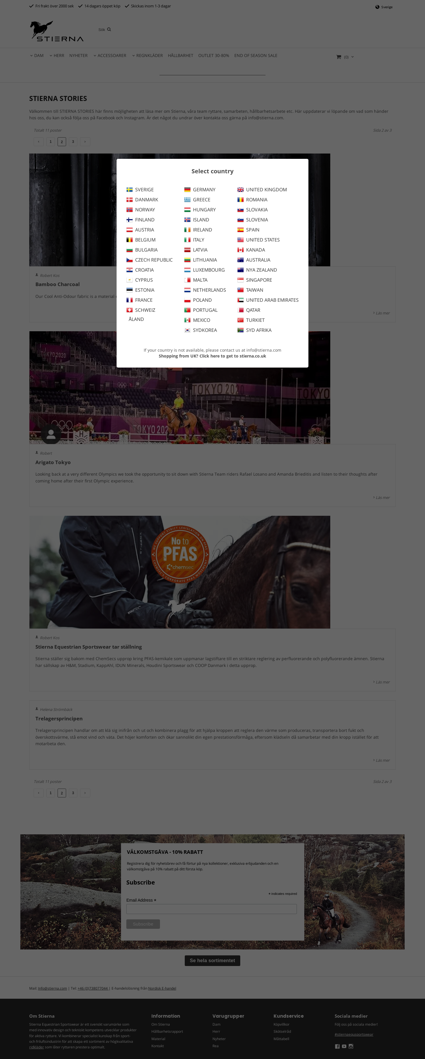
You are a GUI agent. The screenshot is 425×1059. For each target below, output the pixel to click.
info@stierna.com (263, 350)
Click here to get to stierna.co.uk (233, 356)
